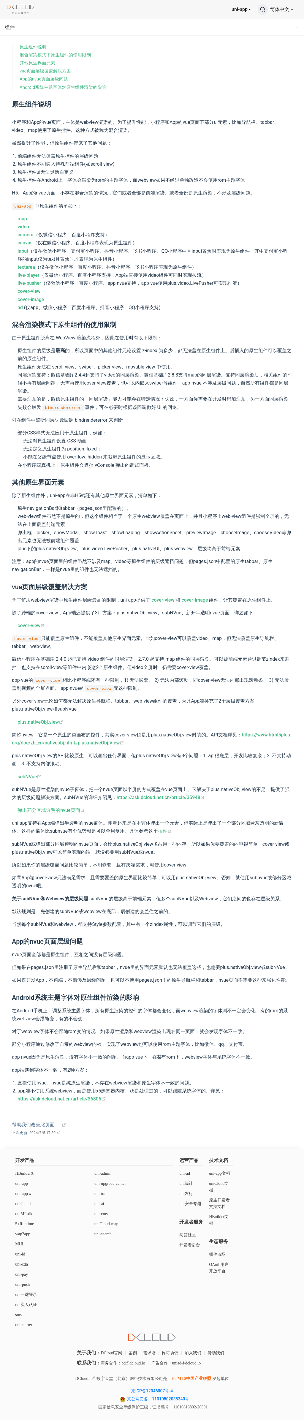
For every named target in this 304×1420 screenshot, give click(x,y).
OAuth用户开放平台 (219, 1267)
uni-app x (23, 1193)
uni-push (22, 1284)
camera (25, 235)
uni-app (240, 9)
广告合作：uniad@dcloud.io (176, 1363)
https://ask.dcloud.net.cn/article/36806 (62, 1099)
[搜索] (263, 9)
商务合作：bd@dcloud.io (123, 1363)
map (22, 219)
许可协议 (170, 1353)
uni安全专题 (190, 1203)
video (23, 227)
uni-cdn (21, 1264)
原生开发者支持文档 (219, 1203)
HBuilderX (24, 1173)
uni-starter (23, 1325)
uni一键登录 (26, 1294)
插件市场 (217, 1254)
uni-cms (101, 1214)
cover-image (31, 299)
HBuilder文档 (219, 1220)
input (23, 251)
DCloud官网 (111, 1353)
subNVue (29, 776)
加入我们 (193, 1353)
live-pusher (29, 283)
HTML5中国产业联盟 (191, 1378)
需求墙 (149, 1353)
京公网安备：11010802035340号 (158, 1399)
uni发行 (186, 1193)
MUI (19, 1244)
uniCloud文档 (219, 1186)
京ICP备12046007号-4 (152, 1391)
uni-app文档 (219, 1173)
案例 (133, 1353)
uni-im (99, 1193)
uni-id (20, 1254)
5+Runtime (24, 1224)
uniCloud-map (106, 1224)
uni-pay (21, 1274)
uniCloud (23, 1203)
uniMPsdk (23, 1214)
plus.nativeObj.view (40, 722)
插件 (165, 831)
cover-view (29, 291)
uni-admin (103, 1173)
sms (18, 1315)
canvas (25, 243)
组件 (10, 27)
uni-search (103, 1234)
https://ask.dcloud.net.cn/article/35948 (161, 797)
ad (20, 307)
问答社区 (187, 1235)
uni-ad (184, 1173)
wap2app (22, 1234)
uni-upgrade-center (110, 1183)
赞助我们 (216, 1353)
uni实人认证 (26, 1304)
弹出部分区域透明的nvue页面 (51, 810)
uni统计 (186, 1183)
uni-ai (99, 1203)
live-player (28, 275)
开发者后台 (189, 1245)
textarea (26, 267)
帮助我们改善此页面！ (35, 1125)
